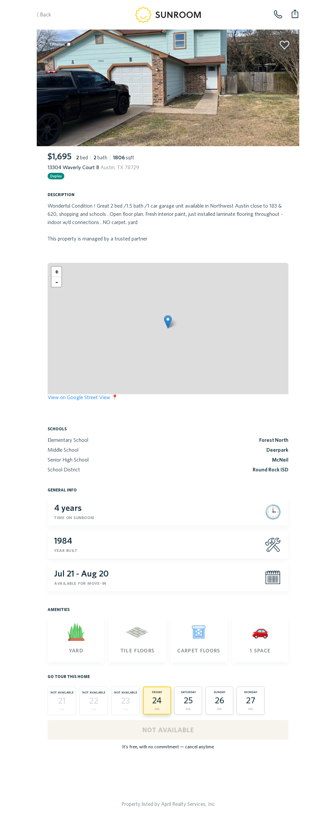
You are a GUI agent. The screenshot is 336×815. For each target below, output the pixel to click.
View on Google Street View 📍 (83, 397)
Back (40, 15)
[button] (168, 321)
